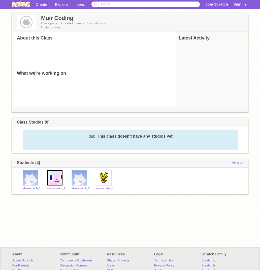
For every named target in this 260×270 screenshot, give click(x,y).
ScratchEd (208, 260)
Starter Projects (118, 260)
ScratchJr (208, 265)
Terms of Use (164, 260)
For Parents (20, 265)
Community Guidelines (75, 260)
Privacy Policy (164, 265)
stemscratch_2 (56, 188)
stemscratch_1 (32, 188)
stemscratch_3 (80, 188)
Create (41, 4)
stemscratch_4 (105, 188)
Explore (61, 4)
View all (237, 163)
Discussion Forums (73, 265)
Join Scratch (216, 4)
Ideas (80, 4)
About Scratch (22, 260)
